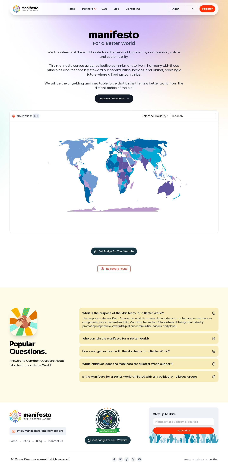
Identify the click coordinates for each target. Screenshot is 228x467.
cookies (213, 459)
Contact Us (133, 9)
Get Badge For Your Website (114, 251)
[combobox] (172, 116)
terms (187, 459)
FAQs (104, 9)
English (183, 8)
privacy (200, 459)
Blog (116, 9)
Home (71, 9)
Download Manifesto (114, 98)
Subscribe (183, 430)
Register (207, 9)
